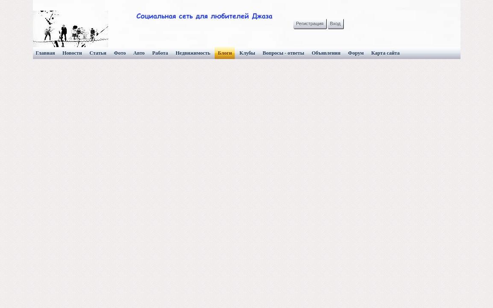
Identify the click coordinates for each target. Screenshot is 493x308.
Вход (335, 23)
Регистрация (309, 23)
